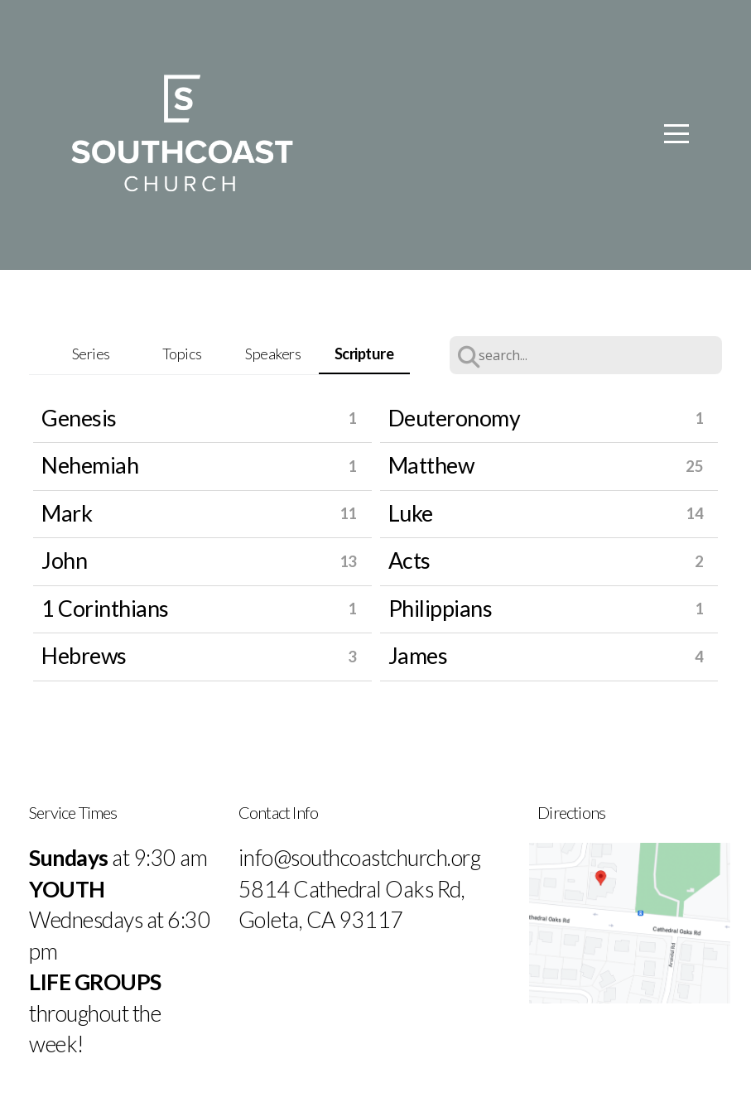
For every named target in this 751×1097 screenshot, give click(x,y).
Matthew (431, 465)
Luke (410, 513)
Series (91, 353)
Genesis (79, 418)
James (418, 655)
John (64, 560)
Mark (66, 513)
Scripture (364, 353)
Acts (409, 560)
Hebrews (84, 655)
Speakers (273, 353)
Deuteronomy (454, 418)
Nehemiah (89, 465)
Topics (182, 353)
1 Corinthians (105, 608)
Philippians (440, 608)
